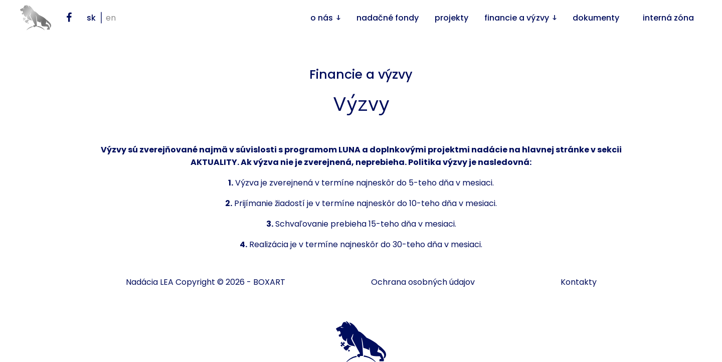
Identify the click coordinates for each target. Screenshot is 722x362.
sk (91, 18)
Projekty (451, 18)
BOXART (269, 282)
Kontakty (579, 282)
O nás (321, 18)
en (111, 18)
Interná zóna (668, 18)
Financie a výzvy (516, 18)
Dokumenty (596, 18)
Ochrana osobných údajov (423, 282)
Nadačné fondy (387, 18)
